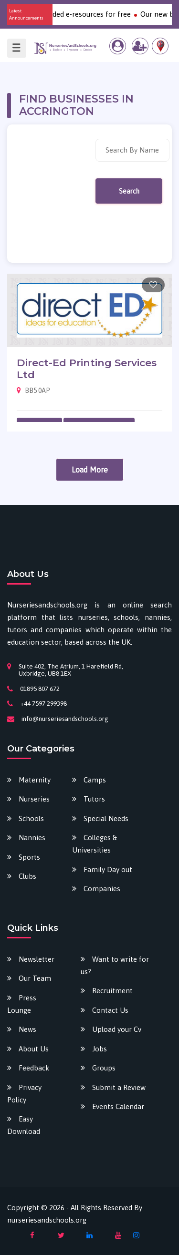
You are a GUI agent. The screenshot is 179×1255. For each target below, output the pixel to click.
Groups (104, 1068)
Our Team (35, 978)
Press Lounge (21, 1004)
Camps (95, 780)
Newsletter (36, 959)
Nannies (32, 837)
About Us (34, 1049)
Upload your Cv (116, 1029)
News (27, 1029)
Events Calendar (118, 1106)
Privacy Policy (24, 1093)
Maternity (35, 780)
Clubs (27, 876)
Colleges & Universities (94, 843)
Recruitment (112, 991)
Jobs (99, 1049)
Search (129, 191)
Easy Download (23, 1125)
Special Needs (106, 818)
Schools (31, 818)
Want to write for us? (115, 965)
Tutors (94, 799)
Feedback (34, 1068)
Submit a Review (119, 1087)
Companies (102, 889)
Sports (29, 857)
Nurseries (34, 799)
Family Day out (108, 869)
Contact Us (110, 1010)
